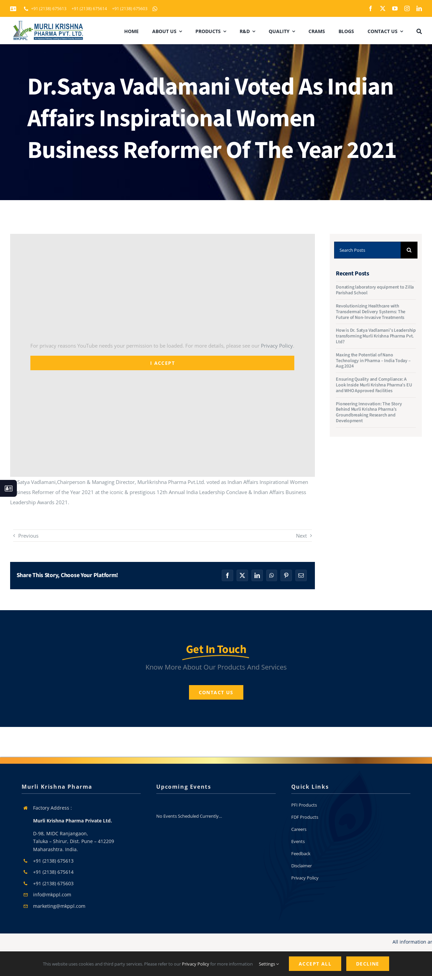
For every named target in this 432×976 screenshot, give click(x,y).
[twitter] (382, 8)
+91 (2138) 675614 (53, 872)
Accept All (315, 963)
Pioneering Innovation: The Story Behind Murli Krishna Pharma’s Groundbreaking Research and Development (369, 412)
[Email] (301, 575)
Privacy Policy (277, 345)
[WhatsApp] (272, 575)
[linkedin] (419, 8)
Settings (269, 964)
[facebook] (370, 8)
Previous (28, 535)
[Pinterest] (286, 575)
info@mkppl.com (52, 894)
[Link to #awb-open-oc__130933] (8, 488)
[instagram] (407, 8)
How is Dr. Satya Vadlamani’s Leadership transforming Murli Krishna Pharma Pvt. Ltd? (376, 336)
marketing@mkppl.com (59, 906)
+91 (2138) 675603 (53, 883)
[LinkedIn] (257, 575)
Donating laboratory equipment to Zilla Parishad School (375, 290)
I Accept (162, 363)
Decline (367, 963)
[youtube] (395, 8)
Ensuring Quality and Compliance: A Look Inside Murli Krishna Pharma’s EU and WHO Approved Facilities (374, 385)
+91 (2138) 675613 (53, 861)
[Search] (409, 250)
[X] (242, 575)
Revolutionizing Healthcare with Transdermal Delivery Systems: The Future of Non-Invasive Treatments (370, 312)
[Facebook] (227, 575)
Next (301, 535)
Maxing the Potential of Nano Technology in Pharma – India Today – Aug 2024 (373, 361)
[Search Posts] (367, 250)
